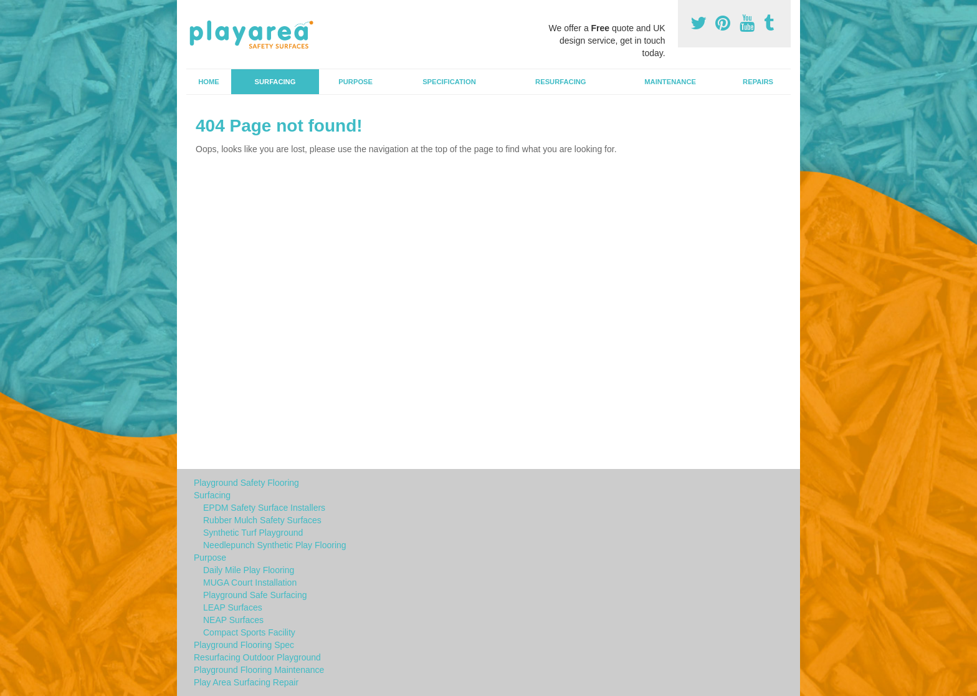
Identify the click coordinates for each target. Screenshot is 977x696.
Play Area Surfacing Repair (246, 682)
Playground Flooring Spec (244, 645)
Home (208, 81)
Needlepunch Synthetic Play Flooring (274, 545)
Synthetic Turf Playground (253, 533)
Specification (449, 81)
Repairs (758, 81)
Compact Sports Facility (249, 632)
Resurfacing (560, 81)
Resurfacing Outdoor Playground (257, 657)
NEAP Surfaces (233, 620)
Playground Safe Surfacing (255, 595)
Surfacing (275, 81)
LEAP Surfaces (232, 607)
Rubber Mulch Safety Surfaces (262, 520)
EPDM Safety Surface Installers (264, 508)
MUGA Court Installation (250, 582)
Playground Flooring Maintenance (259, 670)
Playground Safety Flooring (246, 483)
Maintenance (670, 81)
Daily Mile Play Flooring (248, 570)
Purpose (355, 81)
